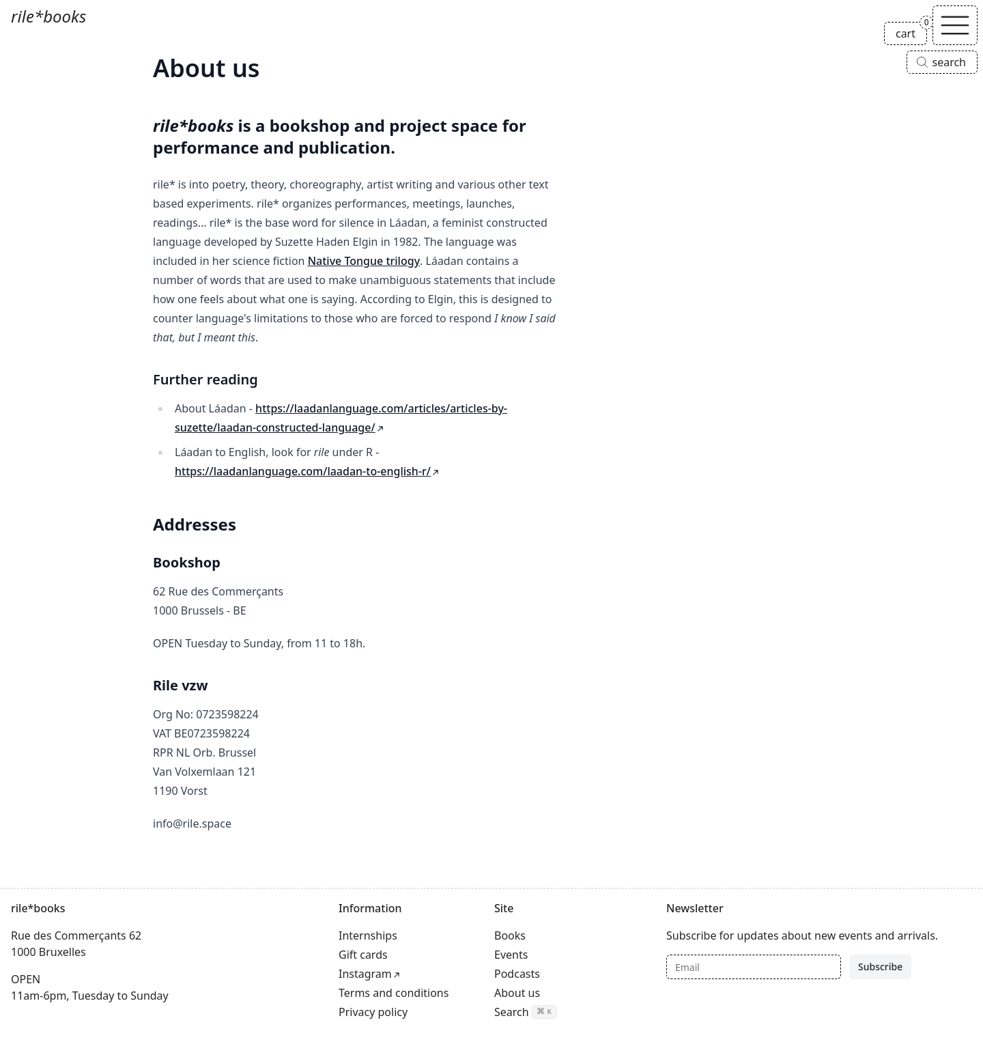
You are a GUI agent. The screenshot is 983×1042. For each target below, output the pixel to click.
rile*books (48, 16)
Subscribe (880, 966)
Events (511, 954)
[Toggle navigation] (955, 25)
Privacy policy (373, 1011)
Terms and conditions (393, 992)
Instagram (365, 973)
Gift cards (363, 954)
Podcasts (517, 973)
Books (510, 935)
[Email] (753, 967)
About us (517, 992)
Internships (368, 935)
